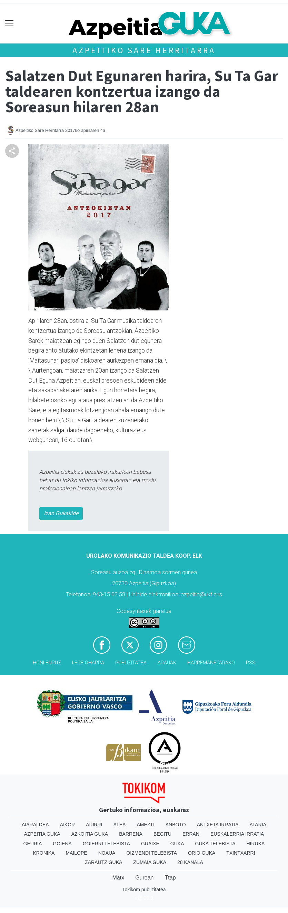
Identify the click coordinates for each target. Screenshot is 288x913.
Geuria (32, 843)
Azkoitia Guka (89, 834)
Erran (190, 834)
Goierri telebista (106, 843)
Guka (177, 843)
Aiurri (94, 824)
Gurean (144, 878)
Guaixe (150, 843)
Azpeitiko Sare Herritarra (143, 50)
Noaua (107, 853)
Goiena (62, 843)
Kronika (43, 853)
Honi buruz (47, 663)
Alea (119, 824)
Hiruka (256, 843)
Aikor (67, 824)
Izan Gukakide (61, 513)
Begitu (162, 834)
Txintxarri (240, 853)
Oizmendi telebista (151, 853)
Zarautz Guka (103, 862)
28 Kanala (190, 862)
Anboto (176, 824)
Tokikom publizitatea (144, 889)
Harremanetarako (211, 663)
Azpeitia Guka (42, 834)
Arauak (167, 663)
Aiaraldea (35, 824)
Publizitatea (131, 663)
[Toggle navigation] (9, 23)
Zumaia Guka (149, 862)
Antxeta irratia (218, 824)
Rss (250, 663)
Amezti (145, 824)
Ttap (170, 878)
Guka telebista (215, 843)
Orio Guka (201, 853)
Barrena (130, 834)
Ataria (258, 824)
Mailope (76, 853)
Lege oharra (88, 663)
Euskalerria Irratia (237, 834)
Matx (118, 878)
